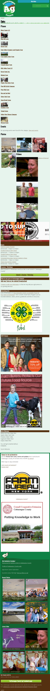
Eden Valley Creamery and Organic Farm (12, 50)
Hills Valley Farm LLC (6, 68)
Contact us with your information (10, 284)
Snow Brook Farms (6, 100)
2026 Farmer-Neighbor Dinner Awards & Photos (13, 599)
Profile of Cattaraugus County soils (11, 566)
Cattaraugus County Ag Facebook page (25, 681)
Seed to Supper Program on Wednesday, (10, 240)
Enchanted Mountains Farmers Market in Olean (14, 258)
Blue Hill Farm (4, 39)
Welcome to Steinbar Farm (24, 179)
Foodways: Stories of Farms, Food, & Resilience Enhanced (33, 158)
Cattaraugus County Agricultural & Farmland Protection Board (20, 687)
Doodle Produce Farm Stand (9, 250)
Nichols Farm (4, 75)
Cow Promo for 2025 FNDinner (11, 649)
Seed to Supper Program (8, 247)
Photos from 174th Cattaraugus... (35, 672)
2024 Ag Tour (6, 623)
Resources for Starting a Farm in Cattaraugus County (16, 563)
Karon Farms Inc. (5, 72)
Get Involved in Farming (9, 561)
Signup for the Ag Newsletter (9, 455)
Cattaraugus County (22, 499)
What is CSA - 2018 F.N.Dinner (11, 672)
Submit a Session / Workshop (24, 275)
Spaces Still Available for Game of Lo (33, 240)
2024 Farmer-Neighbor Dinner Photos (36, 623)
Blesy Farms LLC (5, 30)
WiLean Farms (4, 123)
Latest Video (5, 626)
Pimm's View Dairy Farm (7, 83)
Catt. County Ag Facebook (9, 465)
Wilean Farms (20, 201)
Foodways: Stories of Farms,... (34, 649)
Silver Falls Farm (5, 97)
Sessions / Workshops (7, 267)
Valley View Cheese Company (9, 114)
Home (2, 18)
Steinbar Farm (5, 108)
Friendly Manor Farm (6, 65)
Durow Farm (4, 46)
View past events (33, 130)
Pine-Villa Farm (5, 90)
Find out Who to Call (22, 573)
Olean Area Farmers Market (8, 262)
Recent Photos (6, 577)
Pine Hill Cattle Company (8, 86)
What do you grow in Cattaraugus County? (12, 279)
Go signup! (31, 458)
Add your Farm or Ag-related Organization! (14, 281)
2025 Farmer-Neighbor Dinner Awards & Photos (36, 599)
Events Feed (4, 467)
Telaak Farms (4, 111)
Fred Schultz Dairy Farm (7, 57)
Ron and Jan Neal (5, 93)
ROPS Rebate (4, 336)
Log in (2, 690)
